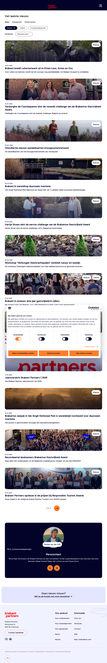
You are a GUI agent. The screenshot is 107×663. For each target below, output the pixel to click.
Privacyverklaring (22, 651)
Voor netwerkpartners (63, 624)
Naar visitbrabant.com (82, 639)
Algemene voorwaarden (11, 651)
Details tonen (90, 346)
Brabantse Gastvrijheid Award (63, 651)
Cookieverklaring (50, 651)
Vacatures (78, 624)
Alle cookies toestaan (84, 353)
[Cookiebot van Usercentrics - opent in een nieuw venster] (90, 308)
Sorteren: (9, 34)
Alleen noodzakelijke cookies (23, 353)
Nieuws (58, 639)
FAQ (75, 634)
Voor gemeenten (61, 629)
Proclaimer (31, 651)
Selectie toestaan (53, 353)
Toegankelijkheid (40, 651)
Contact (77, 629)
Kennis (57, 634)
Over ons (77, 618)
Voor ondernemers (62, 618)
